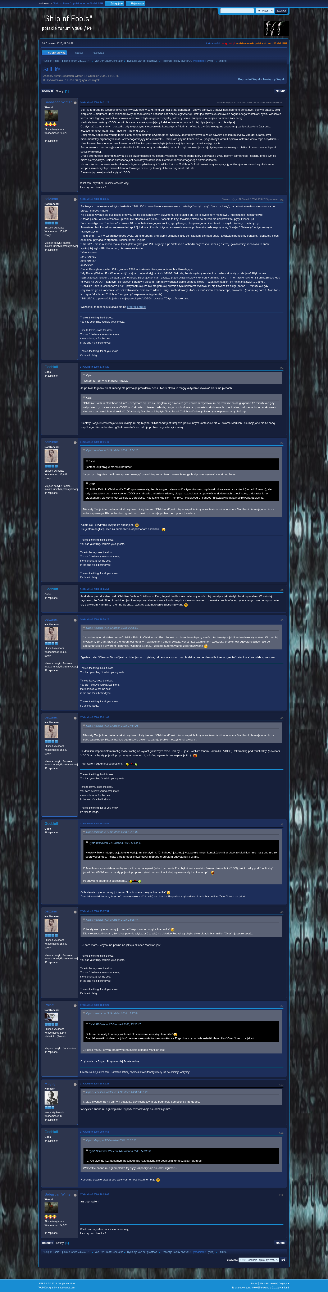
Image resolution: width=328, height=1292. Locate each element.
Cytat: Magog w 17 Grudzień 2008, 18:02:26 (111, 1140)
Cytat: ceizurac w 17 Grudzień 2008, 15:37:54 (112, 1013)
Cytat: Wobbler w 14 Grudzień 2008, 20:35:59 (112, 627)
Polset (49, 1005)
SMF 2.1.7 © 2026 (47, 1283)
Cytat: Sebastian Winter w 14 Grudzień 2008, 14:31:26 (117, 1092)
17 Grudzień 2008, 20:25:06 (94, 1194)
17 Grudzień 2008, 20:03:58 (94, 1131)
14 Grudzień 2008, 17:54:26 (94, 367)
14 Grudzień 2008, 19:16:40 (94, 442)
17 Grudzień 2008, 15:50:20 (94, 1005)
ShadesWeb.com (66, 1287)
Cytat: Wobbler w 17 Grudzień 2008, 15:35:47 (112, 919)
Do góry (47, 1243)
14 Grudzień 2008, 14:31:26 (94, 102)
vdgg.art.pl (228, 43)
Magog (50, 1084)
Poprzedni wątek (249, 79)
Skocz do (232, 1259)
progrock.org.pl (136, 306)
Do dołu (47, 91)
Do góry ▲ (284, 1283)
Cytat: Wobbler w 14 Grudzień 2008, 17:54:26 (112, 450)
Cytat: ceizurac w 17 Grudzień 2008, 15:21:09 (112, 832)
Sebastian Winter (58, 102)
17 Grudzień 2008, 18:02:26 (94, 1083)
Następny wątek (274, 79)
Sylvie (210, 60)
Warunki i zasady (268, 1283)
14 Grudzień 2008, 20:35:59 (94, 589)
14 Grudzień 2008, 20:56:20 (94, 619)
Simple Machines (66, 1283)
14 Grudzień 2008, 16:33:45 (94, 199)
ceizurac (51, 199)
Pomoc (254, 1283)
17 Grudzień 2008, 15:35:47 (94, 823)
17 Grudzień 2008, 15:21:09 (94, 717)
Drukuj (280, 91)
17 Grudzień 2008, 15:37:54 (94, 911)
